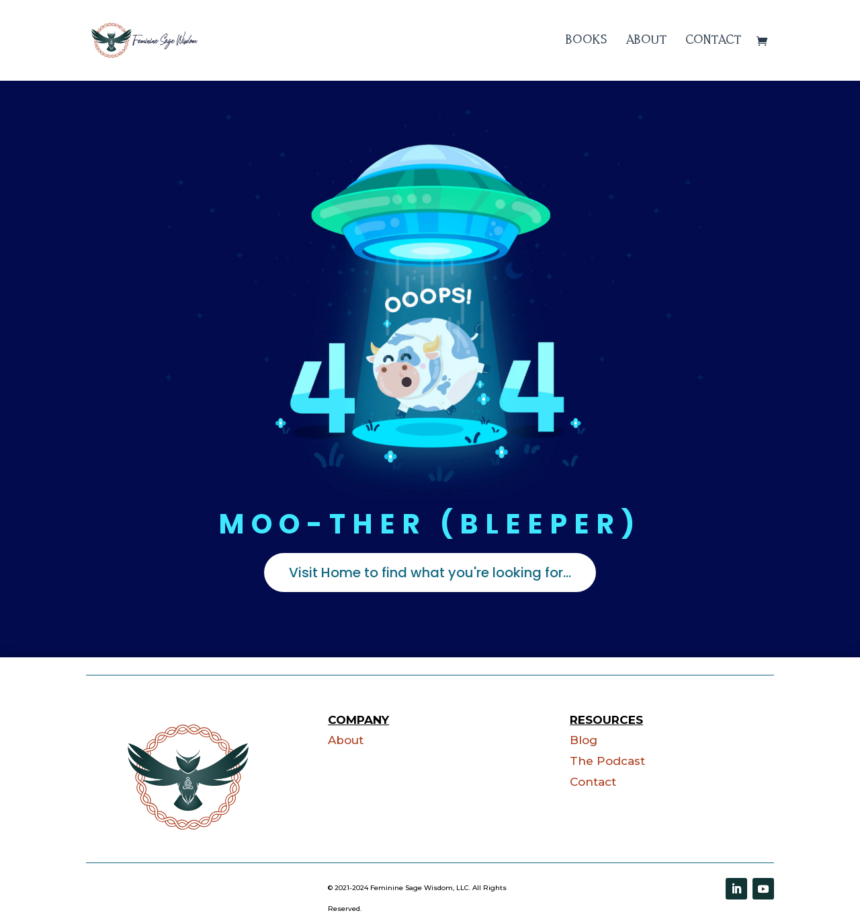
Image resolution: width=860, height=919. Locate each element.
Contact (713, 40)
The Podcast (607, 761)
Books (586, 40)
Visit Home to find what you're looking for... (430, 572)
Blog (583, 740)
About (646, 40)
